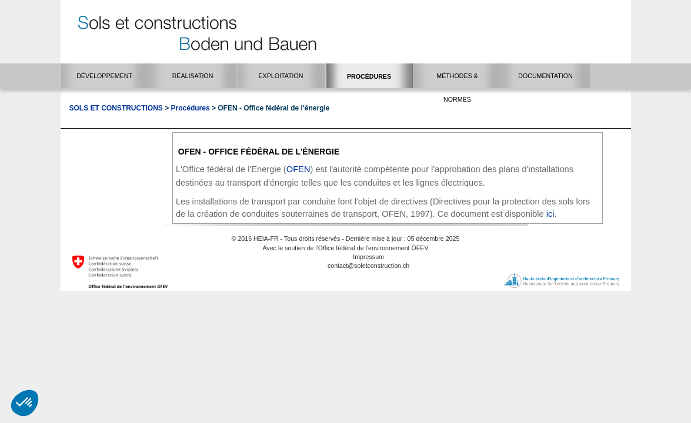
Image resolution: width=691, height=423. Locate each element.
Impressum (368, 256)
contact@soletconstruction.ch (368, 265)
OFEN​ (298, 169)
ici (550, 214)
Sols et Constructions (116, 108)
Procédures (190, 108)
